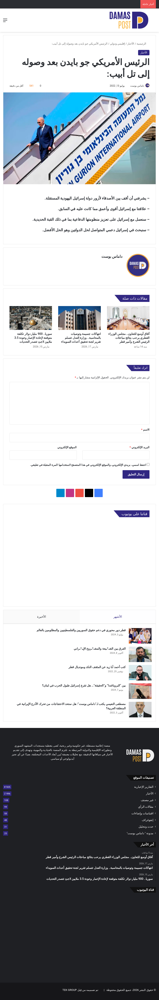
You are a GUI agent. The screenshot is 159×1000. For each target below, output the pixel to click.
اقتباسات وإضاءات (142, 815)
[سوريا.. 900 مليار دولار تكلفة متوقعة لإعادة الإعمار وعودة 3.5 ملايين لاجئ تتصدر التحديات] (31, 316)
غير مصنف (147, 802)
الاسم (145, 427)
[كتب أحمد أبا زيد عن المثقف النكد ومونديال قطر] (138, 673)
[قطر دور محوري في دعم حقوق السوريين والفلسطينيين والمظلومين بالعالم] (138, 636)
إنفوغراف (147, 822)
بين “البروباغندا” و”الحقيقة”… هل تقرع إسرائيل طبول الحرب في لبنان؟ (82, 685)
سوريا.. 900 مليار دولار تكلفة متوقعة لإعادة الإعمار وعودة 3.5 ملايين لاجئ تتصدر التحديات (33, 336)
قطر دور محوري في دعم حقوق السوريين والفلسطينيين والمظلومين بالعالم (79, 630)
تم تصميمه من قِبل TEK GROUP (81, 992)
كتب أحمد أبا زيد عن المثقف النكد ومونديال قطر (95, 667)
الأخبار (130, 43)
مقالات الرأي (145, 809)
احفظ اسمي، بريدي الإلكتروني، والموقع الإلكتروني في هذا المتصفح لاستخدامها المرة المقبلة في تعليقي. (88, 463)
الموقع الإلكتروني (67, 445)
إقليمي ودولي (117, 43)
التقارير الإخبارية (143, 789)
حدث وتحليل (146, 829)
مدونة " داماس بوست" (140, 835)
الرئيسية (143, 43)
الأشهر (117, 615)
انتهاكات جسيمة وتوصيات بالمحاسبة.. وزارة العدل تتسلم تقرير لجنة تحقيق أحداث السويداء (81, 336)
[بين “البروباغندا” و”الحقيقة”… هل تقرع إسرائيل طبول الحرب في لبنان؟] (138, 691)
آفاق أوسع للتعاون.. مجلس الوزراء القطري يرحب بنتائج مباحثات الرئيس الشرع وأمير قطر (128, 336)
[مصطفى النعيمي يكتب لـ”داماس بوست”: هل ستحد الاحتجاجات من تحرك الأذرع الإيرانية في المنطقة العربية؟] (138, 710)
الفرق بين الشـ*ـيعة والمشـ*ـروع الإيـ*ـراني (98, 648)
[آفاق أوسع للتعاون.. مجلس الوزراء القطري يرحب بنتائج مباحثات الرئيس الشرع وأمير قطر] (128, 316)
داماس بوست (135, 85)
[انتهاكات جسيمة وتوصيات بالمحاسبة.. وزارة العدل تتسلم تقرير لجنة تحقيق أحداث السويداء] (79, 316)
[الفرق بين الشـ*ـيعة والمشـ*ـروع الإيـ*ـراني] (138, 654)
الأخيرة (41, 615)
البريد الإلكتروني (139, 445)
